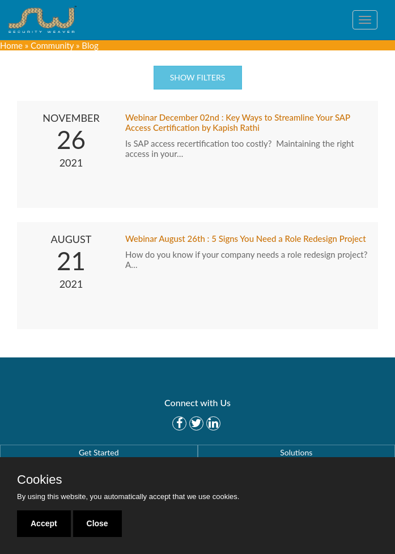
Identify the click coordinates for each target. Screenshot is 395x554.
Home (11, 45)
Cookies (39, 479)
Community (52, 45)
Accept (44, 523)
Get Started (99, 452)
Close (97, 523)
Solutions (296, 452)
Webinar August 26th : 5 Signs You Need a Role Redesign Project (245, 238)
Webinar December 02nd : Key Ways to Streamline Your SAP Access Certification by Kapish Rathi (237, 122)
